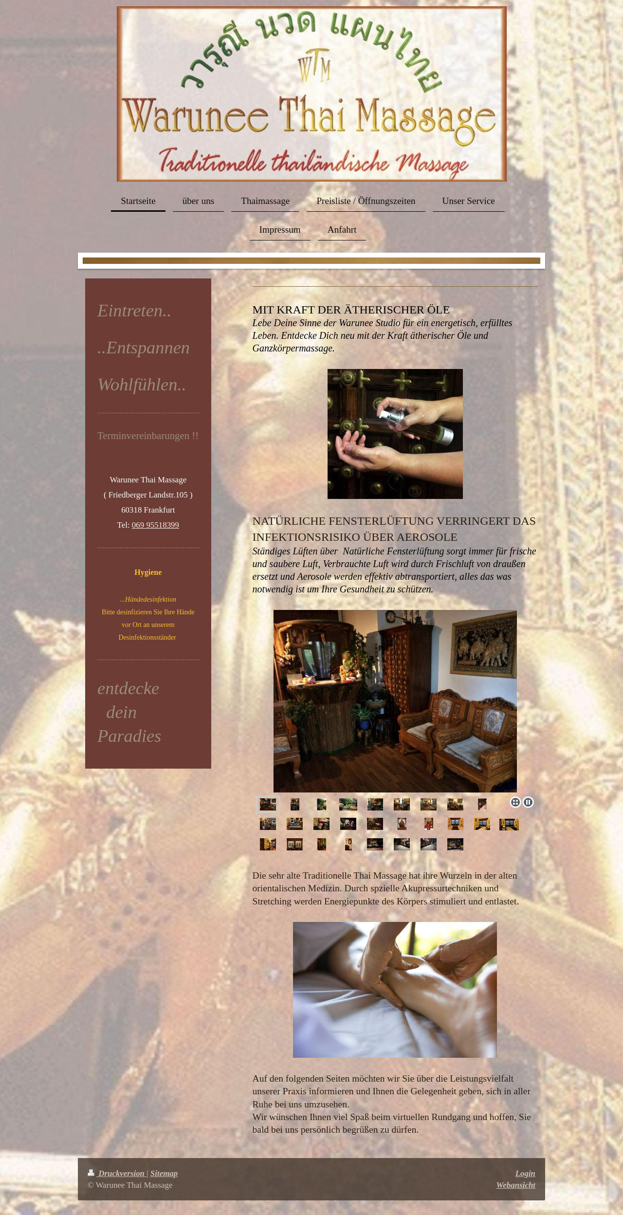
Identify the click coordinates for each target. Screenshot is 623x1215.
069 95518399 (155, 525)
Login (525, 1173)
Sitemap (164, 1173)
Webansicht (515, 1185)
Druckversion (117, 1173)
